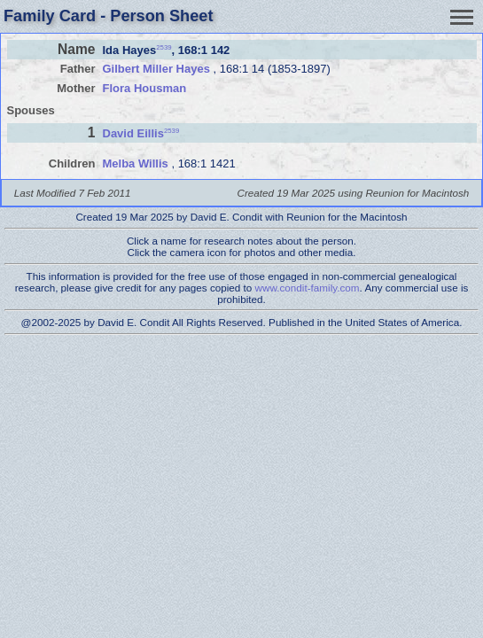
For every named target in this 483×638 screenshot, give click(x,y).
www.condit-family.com (307, 287)
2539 (163, 47)
